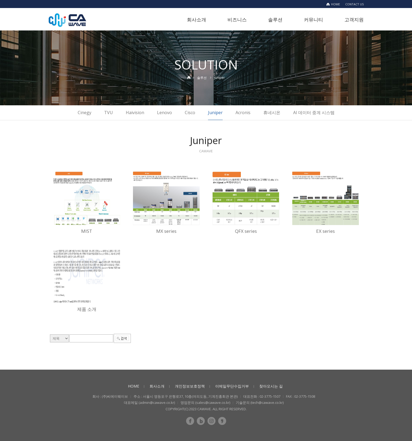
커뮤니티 (313, 19)
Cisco (190, 112)
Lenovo (164, 112)
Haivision (135, 112)
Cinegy (84, 112)
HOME (335, 4)
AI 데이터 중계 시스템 (314, 112)
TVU (108, 112)
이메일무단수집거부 (232, 386)
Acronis (243, 112)
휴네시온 (271, 112)
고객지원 (354, 19)
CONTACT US (354, 4)
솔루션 (275, 19)
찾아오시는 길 (271, 386)
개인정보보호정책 (190, 386)
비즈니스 (237, 19)
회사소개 (196, 19)
